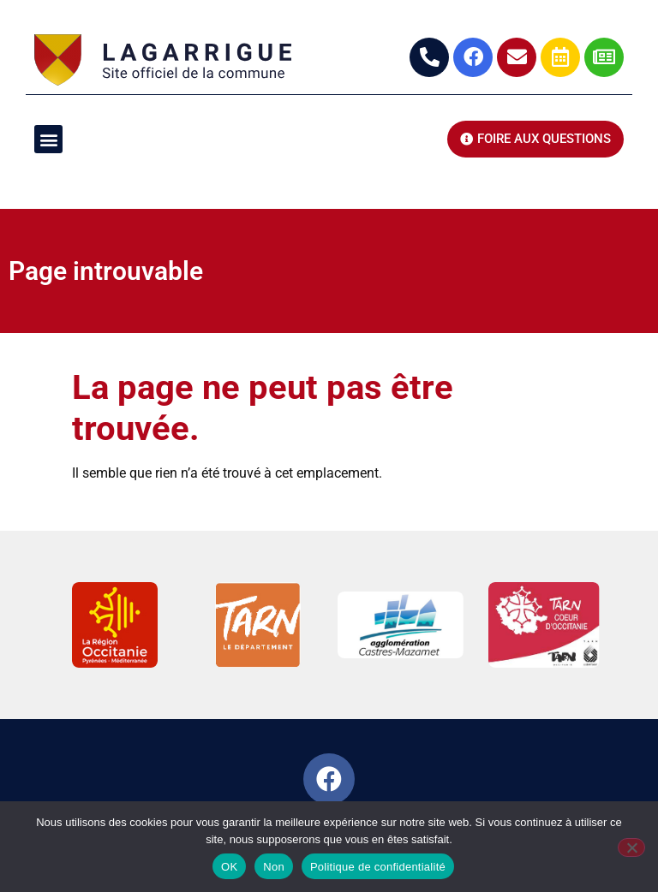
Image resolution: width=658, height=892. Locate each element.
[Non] (631, 847)
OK (229, 866)
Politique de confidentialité (378, 866)
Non (273, 866)
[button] (48, 139)
